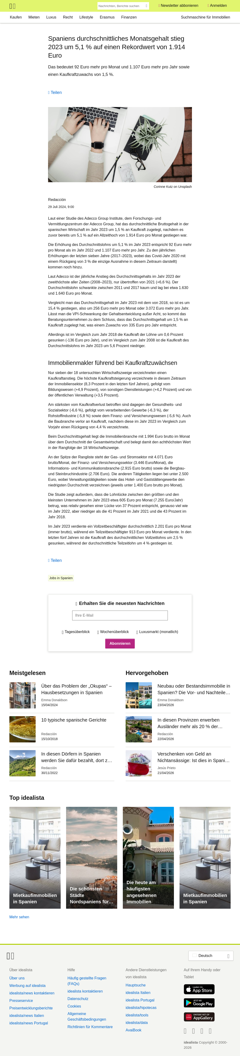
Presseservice (21, 1001)
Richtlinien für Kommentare (90, 1027)
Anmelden (218, 5)
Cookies (74, 1006)
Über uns (17, 978)
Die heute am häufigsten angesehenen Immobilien (142, 892)
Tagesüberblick (77, 632)
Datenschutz (78, 999)
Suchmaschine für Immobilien (205, 17)
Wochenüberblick (114, 632)
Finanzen (129, 17)
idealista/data (137, 1023)
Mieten (34, 17)
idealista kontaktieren (85, 991)
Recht (68, 17)
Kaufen (16, 17)
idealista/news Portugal (28, 1023)
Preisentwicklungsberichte (31, 1008)
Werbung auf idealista (27, 986)
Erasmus (107, 17)
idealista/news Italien (26, 1016)
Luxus (51, 17)
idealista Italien (138, 993)
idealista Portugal (140, 1000)
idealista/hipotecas (141, 1008)
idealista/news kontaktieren (31, 993)
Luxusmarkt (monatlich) (158, 632)
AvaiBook (133, 1030)
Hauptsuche (136, 985)
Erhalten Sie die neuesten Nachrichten (122, 603)
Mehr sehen (19, 917)
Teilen (56, 92)
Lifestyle (86, 17)
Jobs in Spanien (61, 578)
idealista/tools (137, 1015)
